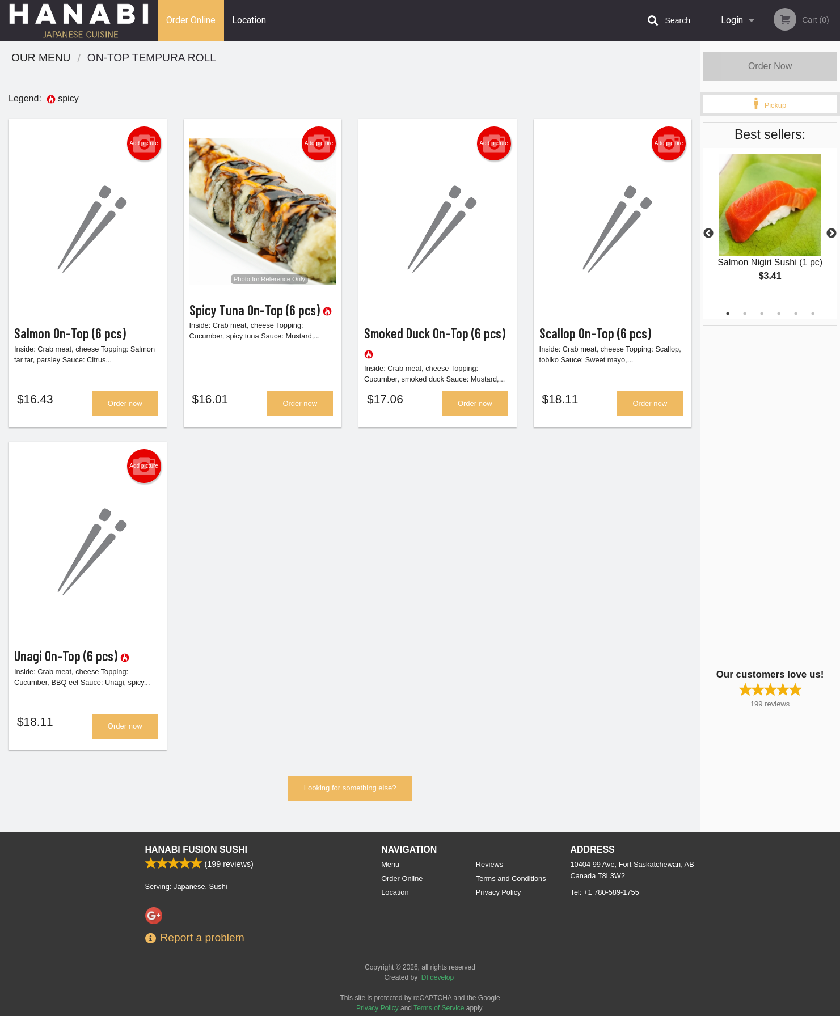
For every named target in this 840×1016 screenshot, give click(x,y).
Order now (125, 403)
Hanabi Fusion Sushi (196, 849)
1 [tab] (727, 313)
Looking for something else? (350, 788)
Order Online (191, 20)
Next (831, 233)
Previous (708, 233)
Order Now (770, 66)
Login (732, 20)
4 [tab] (778, 313)
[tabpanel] (770, 227)
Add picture (143, 143)
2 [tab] (744, 313)
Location (249, 20)
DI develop (437, 977)
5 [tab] (795, 313)
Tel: (605, 892)
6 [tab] (812, 313)
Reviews (489, 864)
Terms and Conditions (511, 878)
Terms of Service (438, 1008)
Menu (390, 864)
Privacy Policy (498, 892)
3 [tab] (761, 313)
